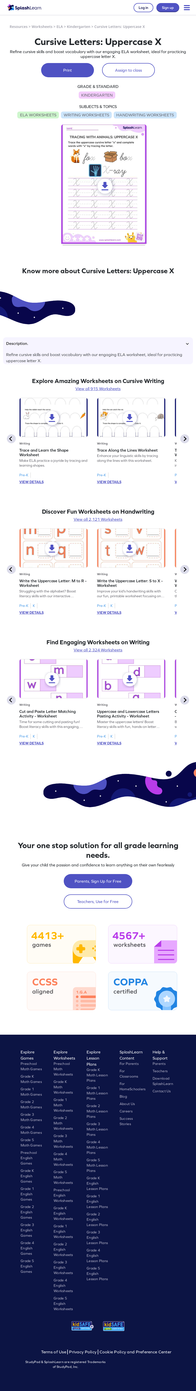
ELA (60, 26)
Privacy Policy (82, 1352)
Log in (143, 8)
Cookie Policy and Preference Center (136, 1352)
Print (67, 70)
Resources (19, 26)
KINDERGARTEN (97, 95)
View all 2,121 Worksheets (98, 519)
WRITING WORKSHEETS (86, 115)
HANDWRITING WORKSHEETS (145, 115)
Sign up (168, 8)
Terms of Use (54, 1352)
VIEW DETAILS (31, 482)
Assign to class (128, 70)
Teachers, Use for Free (98, 901)
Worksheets (42, 26)
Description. (97, 343)
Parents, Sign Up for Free (98, 881)
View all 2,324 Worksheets (98, 650)
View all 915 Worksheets (98, 388)
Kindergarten (78, 26)
